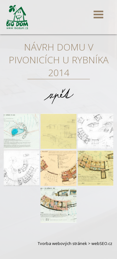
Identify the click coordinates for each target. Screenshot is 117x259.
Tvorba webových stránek (62, 243)
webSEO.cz (101, 243)
